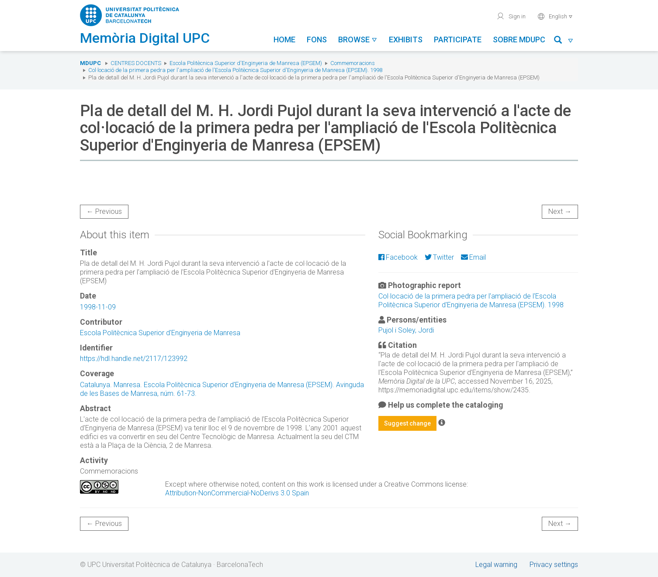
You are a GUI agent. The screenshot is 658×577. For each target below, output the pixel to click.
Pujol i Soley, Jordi (406, 330)
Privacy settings (554, 564)
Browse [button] (357, 39)
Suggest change (407, 423)
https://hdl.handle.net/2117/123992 (133, 358)
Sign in (511, 16)
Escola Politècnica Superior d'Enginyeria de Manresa (160, 333)
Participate (457, 39)
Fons (317, 39)
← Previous (104, 211)
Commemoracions (352, 63)
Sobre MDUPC (519, 39)
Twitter (439, 257)
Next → (559, 211)
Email (473, 257)
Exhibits (406, 39)
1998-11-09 (98, 307)
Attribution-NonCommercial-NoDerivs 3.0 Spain (237, 493)
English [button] (555, 16)
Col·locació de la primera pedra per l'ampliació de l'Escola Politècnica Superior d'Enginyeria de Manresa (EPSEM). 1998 (235, 70)
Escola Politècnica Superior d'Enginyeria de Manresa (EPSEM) (246, 63)
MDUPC (90, 63)
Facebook (398, 257)
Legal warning (496, 564)
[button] (564, 41)
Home (284, 39)
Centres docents (136, 63)
